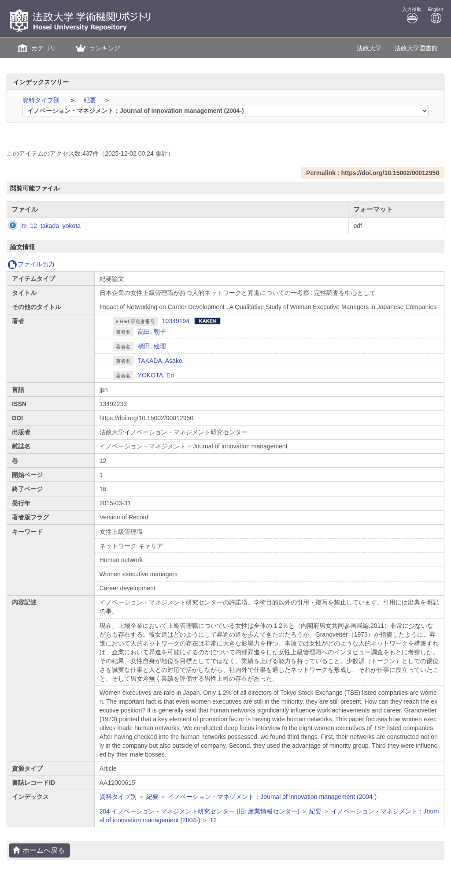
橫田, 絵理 (152, 346)
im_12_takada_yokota (41, 225)
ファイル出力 (31, 264)
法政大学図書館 (416, 48)
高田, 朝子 (152, 331)
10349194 (175, 320)
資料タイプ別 (41, 100)
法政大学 (369, 48)
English (435, 15)
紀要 (91, 100)
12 (213, 820)
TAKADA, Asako (160, 360)
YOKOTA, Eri (156, 375)
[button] (36, 48)
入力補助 (411, 15)
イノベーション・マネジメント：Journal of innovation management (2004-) (272, 796)
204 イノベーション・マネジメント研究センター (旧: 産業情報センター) (199, 811)
